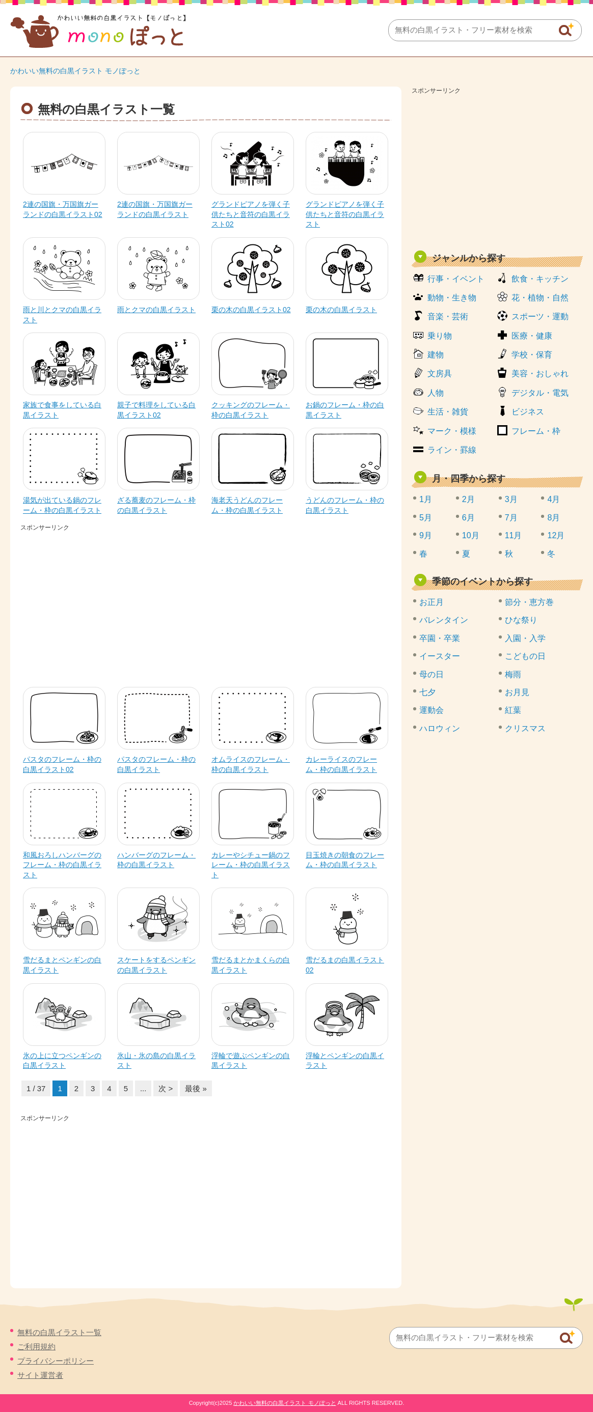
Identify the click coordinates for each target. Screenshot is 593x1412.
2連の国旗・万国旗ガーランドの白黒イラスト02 (62, 209)
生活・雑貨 (447, 411)
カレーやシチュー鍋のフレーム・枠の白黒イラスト (250, 865)
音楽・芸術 (447, 316)
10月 (470, 535)
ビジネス (527, 411)
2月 (468, 499)
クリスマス (525, 728)
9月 (425, 535)
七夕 (427, 692)
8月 (553, 517)
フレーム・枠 (535, 431)
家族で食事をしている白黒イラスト (62, 410)
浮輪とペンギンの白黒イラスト (345, 1060)
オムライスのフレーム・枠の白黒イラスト (250, 764)
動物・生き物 (451, 297)
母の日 (431, 674)
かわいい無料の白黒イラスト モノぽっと (75, 71)
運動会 (431, 710)
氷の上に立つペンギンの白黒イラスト (62, 1060)
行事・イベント (455, 278)
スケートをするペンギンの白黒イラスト (156, 965)
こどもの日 (525, 656)
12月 (555, 535)
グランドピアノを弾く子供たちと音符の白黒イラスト (345, 214)
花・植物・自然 (540, 297)
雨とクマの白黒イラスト (156, 310)
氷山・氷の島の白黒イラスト (156, 1060)
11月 (513, 535)
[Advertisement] (205, 605)
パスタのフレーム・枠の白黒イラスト (156, 764)
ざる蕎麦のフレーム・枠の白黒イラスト (156, 505)
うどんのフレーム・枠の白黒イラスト (345, 505)
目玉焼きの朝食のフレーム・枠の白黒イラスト (345, 860)
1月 (425, 499)
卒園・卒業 (439, 638)
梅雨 (513, 674)
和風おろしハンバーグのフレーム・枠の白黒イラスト (62, 865)
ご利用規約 (36, 1346)
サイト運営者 (40, 1375)
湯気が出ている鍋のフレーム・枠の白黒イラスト (62, 505)
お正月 (431, 602)
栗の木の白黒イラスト (341, 310)
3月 (511, 499)
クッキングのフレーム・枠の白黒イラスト (250, 410)
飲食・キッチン (540, 278)
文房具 (439, 373)
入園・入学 (525, 638)
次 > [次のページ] (165, 1088)
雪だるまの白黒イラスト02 (345, 965)
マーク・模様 (451, 431)
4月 (553, 499)
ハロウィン (439, 728)
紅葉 (513, 710)
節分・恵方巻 (529, 602)
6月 (468, 517)
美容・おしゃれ (540, 373)
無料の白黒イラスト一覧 (59, 1332)
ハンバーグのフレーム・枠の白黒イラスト (156, 860)
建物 (435, 354)
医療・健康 (531, 335)
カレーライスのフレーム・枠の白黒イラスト (341, 764)
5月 (425, 517)
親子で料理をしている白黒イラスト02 (156, 410)
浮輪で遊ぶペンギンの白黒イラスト (250, 1060)
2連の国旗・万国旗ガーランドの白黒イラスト (155, 209)
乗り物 (439, 335)
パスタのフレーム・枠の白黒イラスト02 (62, 764)
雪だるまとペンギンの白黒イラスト (62, 965)
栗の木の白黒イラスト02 (251, 310)
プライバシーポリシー (55, 1360)
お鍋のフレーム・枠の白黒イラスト (345, 410)
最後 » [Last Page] (195, 1088)
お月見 (517, 692)
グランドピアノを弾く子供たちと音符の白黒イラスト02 (250, 214)
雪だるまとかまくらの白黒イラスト (250, 965)
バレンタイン (443, 620)
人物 (435, 393)
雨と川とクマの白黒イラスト (62, 315)
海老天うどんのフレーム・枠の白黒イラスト (247, 505)
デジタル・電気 (540, 393)
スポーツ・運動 (540, 316)
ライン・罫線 (451, 450)
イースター (439, 656)
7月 (511, 517)
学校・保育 (531, 354)
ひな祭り (521, 620)
